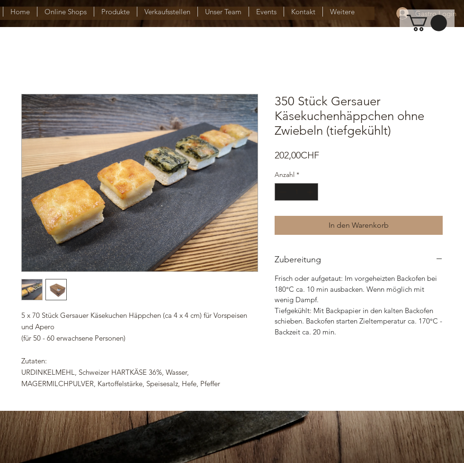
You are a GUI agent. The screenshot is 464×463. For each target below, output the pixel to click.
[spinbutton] (296, 192)
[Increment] (311, 192)
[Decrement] (282, 192)
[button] (427, 23)
